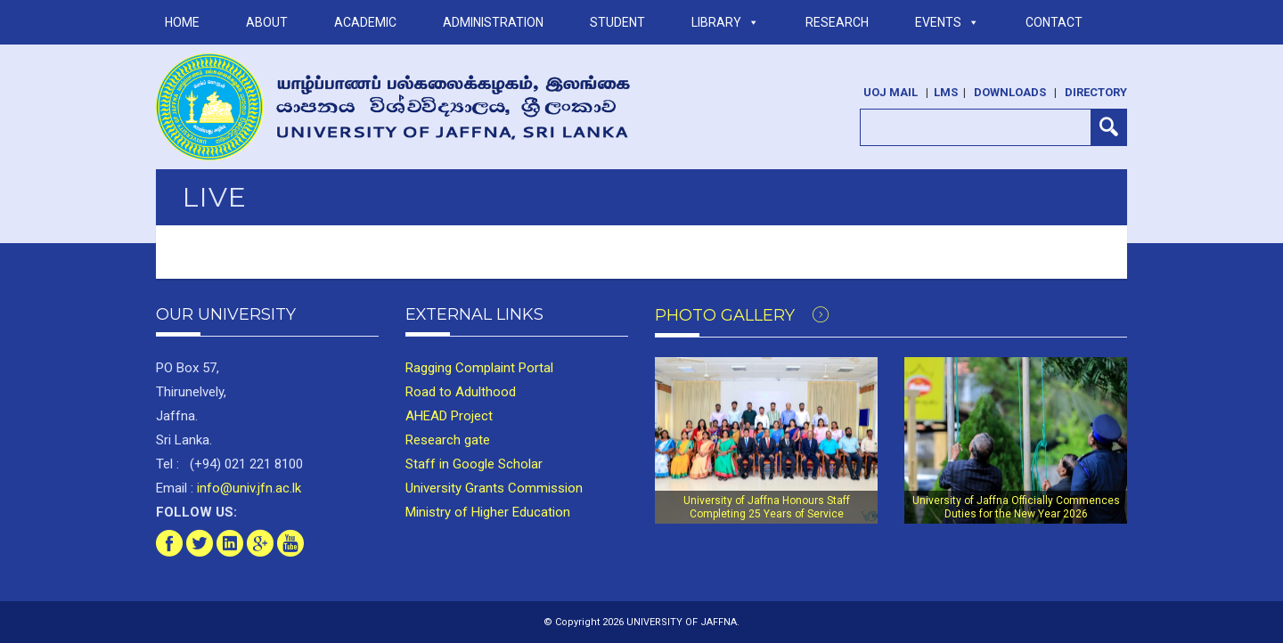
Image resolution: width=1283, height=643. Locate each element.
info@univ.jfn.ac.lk (247, 488)
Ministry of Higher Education (487, 512)
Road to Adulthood (460, 392)
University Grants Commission (494, 488)
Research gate (447, 440)
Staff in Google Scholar (474, 464)
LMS (946, 92)
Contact (1054, 22)
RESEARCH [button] (837, 22)
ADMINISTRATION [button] (493, 22)
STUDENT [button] (617, 22)
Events (947, 22)
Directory (1096, 92)
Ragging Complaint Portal (479, 368)
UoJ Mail (890, 92)
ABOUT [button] (267, 22)
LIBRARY (725, 22)
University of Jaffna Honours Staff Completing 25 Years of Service (766, 506)
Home (182, 22)
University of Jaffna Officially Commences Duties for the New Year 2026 (1016, 506)
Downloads (1010, 92)
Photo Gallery (742, 315)
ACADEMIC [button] (365, 22)
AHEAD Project (449, 416)
